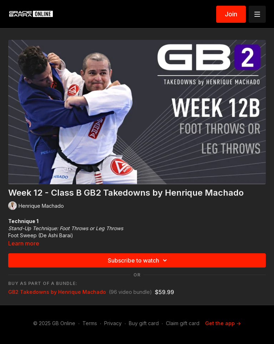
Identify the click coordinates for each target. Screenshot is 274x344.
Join (231, 14)
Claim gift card (182, 323)
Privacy (113, 323)
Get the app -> (223, 323)
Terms (89, 323)
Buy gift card (144, 323)
